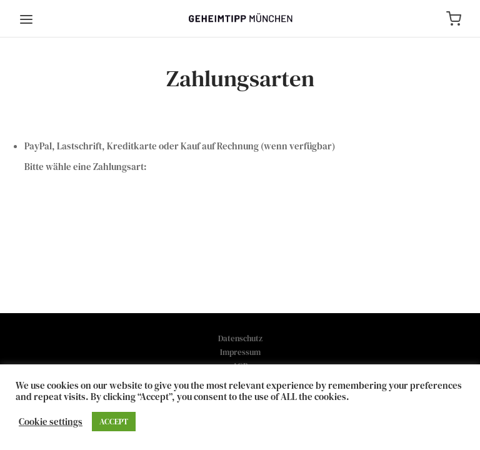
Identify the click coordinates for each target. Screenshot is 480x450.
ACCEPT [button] (113, 421)
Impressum (240, 352)
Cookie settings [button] (50, 422)
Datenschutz (240, 338)
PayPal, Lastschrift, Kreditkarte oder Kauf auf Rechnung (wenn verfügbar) (179, 145)
